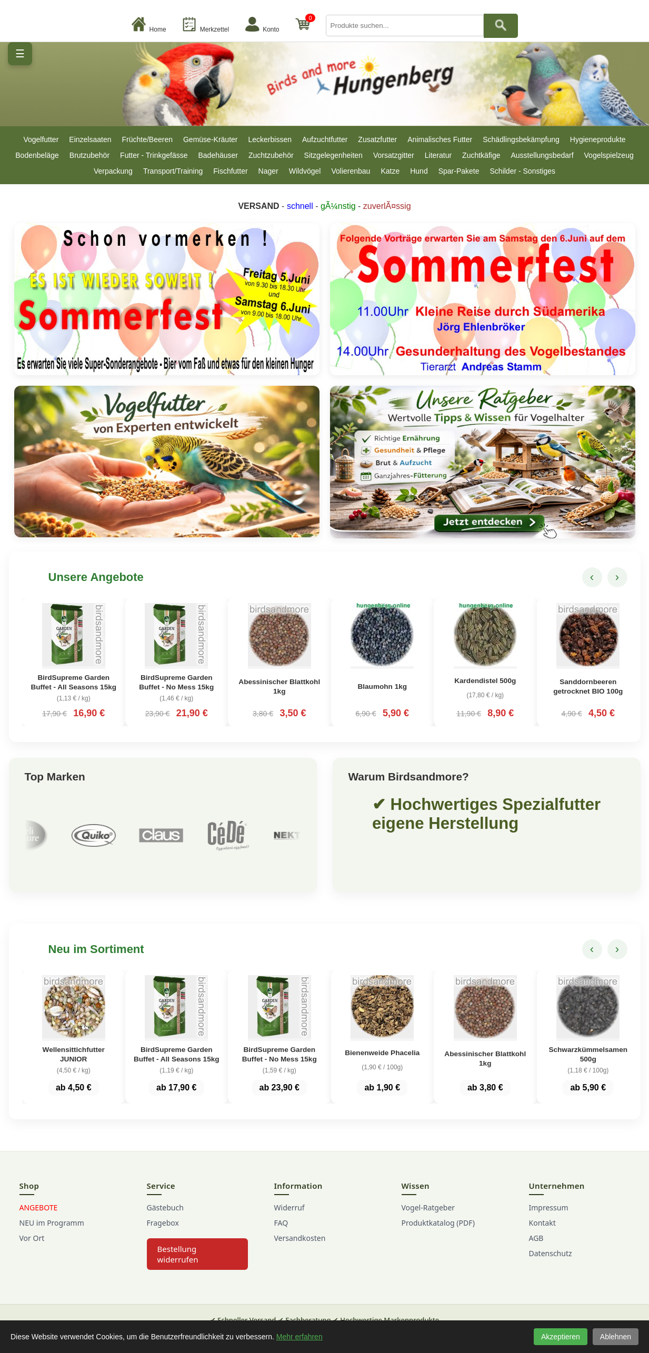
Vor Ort (32, 1242)
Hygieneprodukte (598, 139)
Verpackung (113, 171)
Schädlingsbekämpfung (521, 139)
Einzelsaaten (90, 139)
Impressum (548, 1212)
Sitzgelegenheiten (333, 155)
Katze (390, 171)
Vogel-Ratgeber (428, 1212)
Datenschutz (550, 1257)
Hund (418, 171)
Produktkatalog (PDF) (438, 1227)
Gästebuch (165, 1212)
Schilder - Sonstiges (523, 171)
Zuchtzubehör (271, 155)
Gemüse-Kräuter (210, 139)
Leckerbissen (270, 139)
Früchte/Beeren (147, 139)
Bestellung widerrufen (177, 1258)
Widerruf (289, 1212)
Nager (268, 171)
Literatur (438, 155)
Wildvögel (305, 171)
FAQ (281, 1227)
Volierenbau (350, 171)
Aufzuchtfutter (324, 139)
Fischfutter (230, 171)
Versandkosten (300, 1242)
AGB (536, 1242)
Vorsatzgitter (393, 155)
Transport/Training (173, 171)
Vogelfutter (40, 139)
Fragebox (163, 1227)
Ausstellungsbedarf (542, 155)
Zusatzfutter (377, 139)
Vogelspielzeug (609, 155)
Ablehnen (615, 1336)
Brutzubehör (89, 155)
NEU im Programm (51, 1227)
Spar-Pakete (459, 171)
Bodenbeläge (37, 155)
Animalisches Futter (439, 139)
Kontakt (542, 1227)
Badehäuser (218, 155)
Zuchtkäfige (481, 155)
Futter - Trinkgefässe (153, 155)
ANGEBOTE (38, 1212)
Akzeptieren (560, 1336)
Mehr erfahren (299, 1336)
